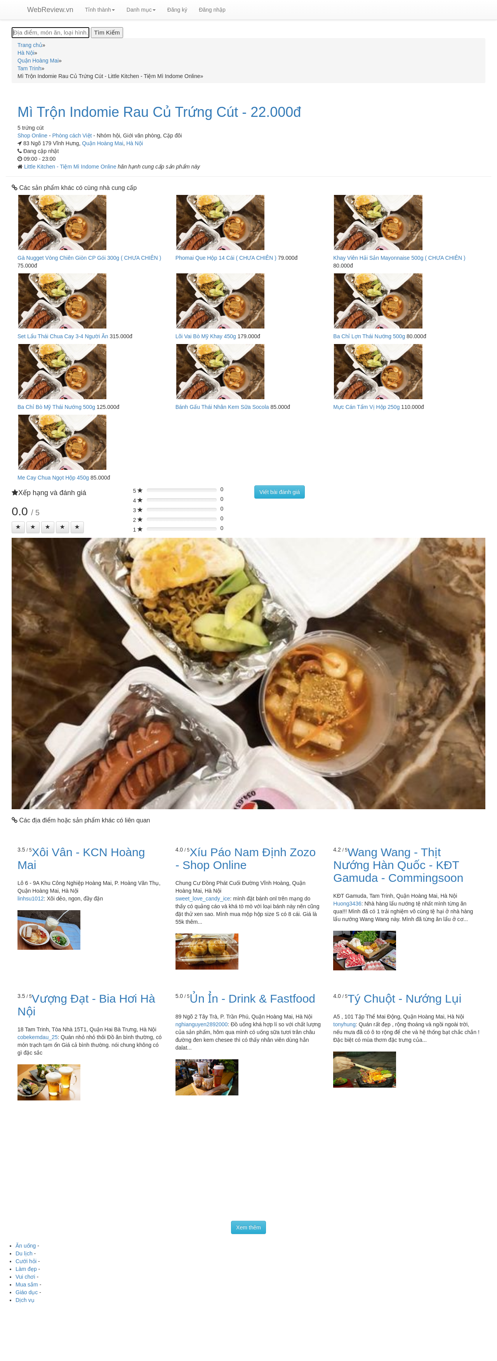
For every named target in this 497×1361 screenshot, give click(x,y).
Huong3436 (347, 903)
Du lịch (24, 1253)
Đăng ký (177, 10)
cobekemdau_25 (37, 1037)
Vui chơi (25, 1277)
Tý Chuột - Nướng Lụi (404, 998)
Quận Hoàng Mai (102, 143)
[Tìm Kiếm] (107, 32)
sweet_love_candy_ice (203, 898)
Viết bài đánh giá (279, 492)
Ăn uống (26, 1246)
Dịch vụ (25, 1300)
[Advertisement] (248, 1162)
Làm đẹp (26, 1269)
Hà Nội (134, 143)
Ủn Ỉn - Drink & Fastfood (252, 998)
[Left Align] (18, 527)
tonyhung (344, 1024)
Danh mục (141, 10)
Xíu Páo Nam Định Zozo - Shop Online (246, 858)
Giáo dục (27, 1292)
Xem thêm (248, 1227)
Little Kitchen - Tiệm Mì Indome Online (71, 166)
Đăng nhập (212, 10)
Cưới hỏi (26, 1261)
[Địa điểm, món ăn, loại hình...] (50, 32)
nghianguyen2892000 (202, 1024)
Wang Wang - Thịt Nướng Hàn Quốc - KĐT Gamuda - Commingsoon (398, 865)
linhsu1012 (30, 898)
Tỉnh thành (100, 10)
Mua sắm (27, 1284)
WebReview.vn (50, 10)
